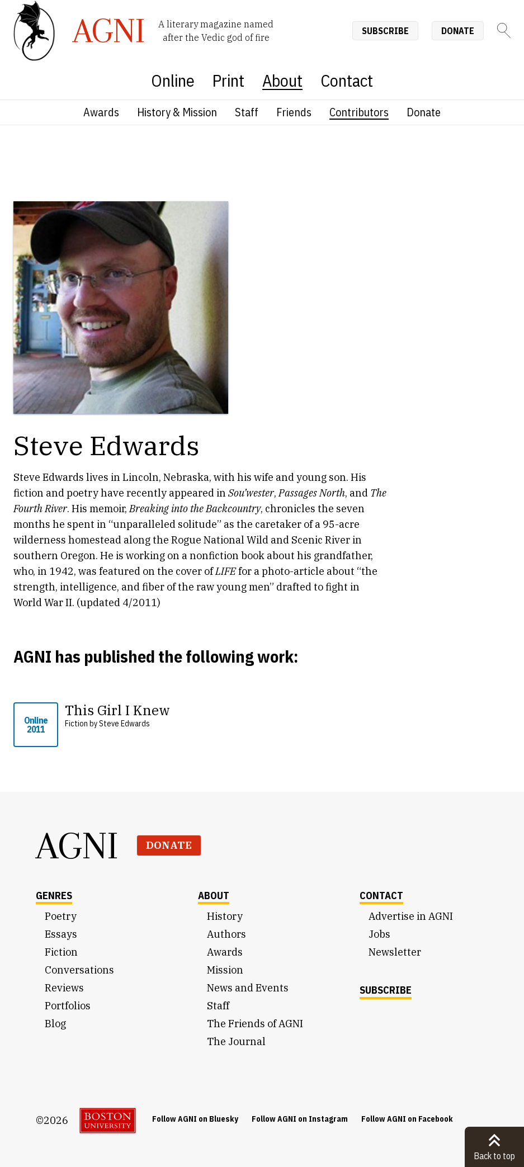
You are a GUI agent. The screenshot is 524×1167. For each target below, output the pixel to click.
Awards (101, 112)
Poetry (61, 916)
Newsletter (395, 952)
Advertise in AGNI (411, 916)
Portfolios (68, 1005)
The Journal (236, 1041)
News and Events (248, 987)
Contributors (359, 112)
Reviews (64, 987)
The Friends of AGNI (255, 1023)
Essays (61, 934)
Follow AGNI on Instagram (300, 1119)
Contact (346, 80)
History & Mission (177, 112)
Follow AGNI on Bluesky (195, 1119)
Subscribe (385, 30)
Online (173, 80)
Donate (457, 30)
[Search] (504, 30)
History (225, 916)
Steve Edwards (124, 724)
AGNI (77, 845)
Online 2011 (36, 725)
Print (228, 80)
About (282, 80)
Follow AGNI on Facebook (407, 1119)
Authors (226, 934)
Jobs (379, 934)
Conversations (79, 969)
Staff (246, 112)
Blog (55, 1023)
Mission (225, 969)
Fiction (61, 952)
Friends (293, 112)
